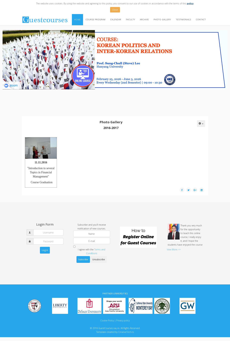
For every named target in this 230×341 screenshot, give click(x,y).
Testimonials (183, 19)
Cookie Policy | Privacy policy (115, 320)
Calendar (115, 19)
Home (77, 19)
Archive (144, 19)
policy (190, 3)
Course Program (95, 19)
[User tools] (201, 123)
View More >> (174, 249)
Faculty (130, 19)
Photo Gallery (162, 19)
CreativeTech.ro (126, 331)
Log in (45, 250)
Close (115, 9)
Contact (201, 19)
